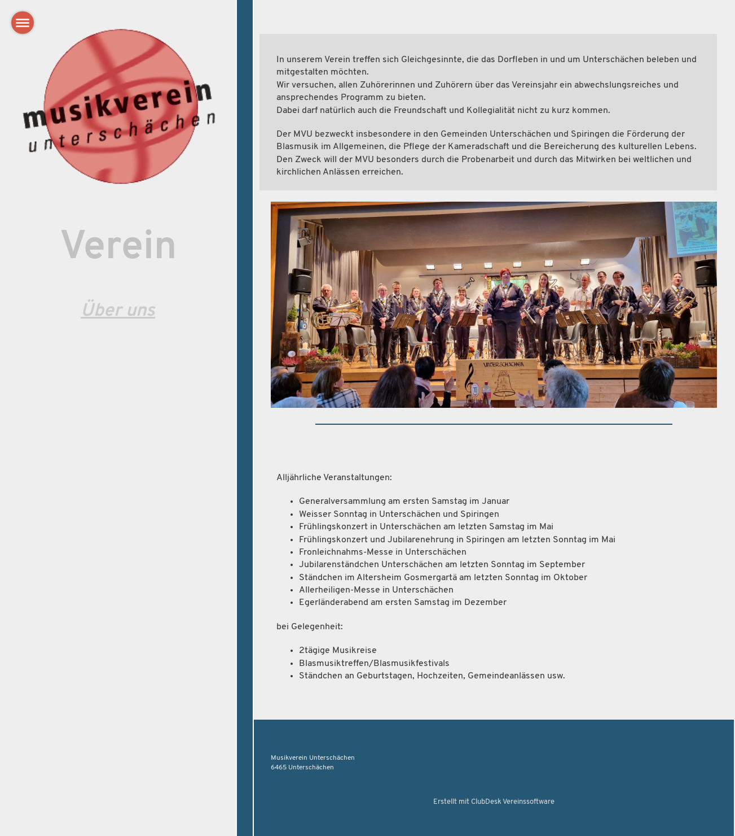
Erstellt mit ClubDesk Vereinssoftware (493, 801)
